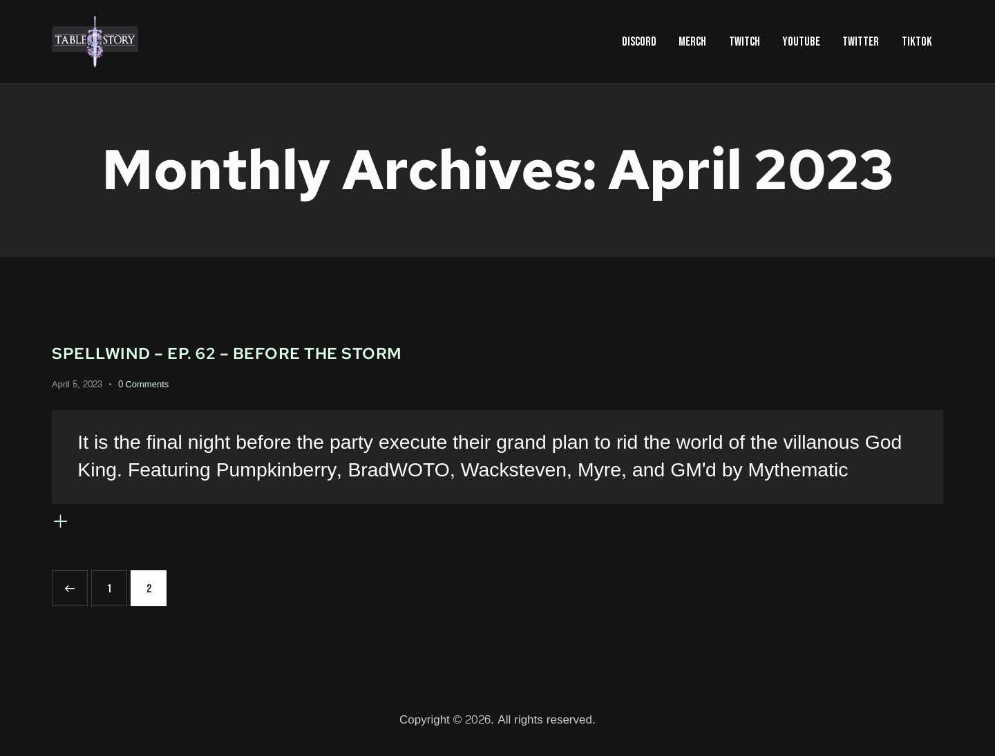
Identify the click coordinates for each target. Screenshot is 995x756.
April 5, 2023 (77, 384)
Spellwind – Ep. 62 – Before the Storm (276, 351)
